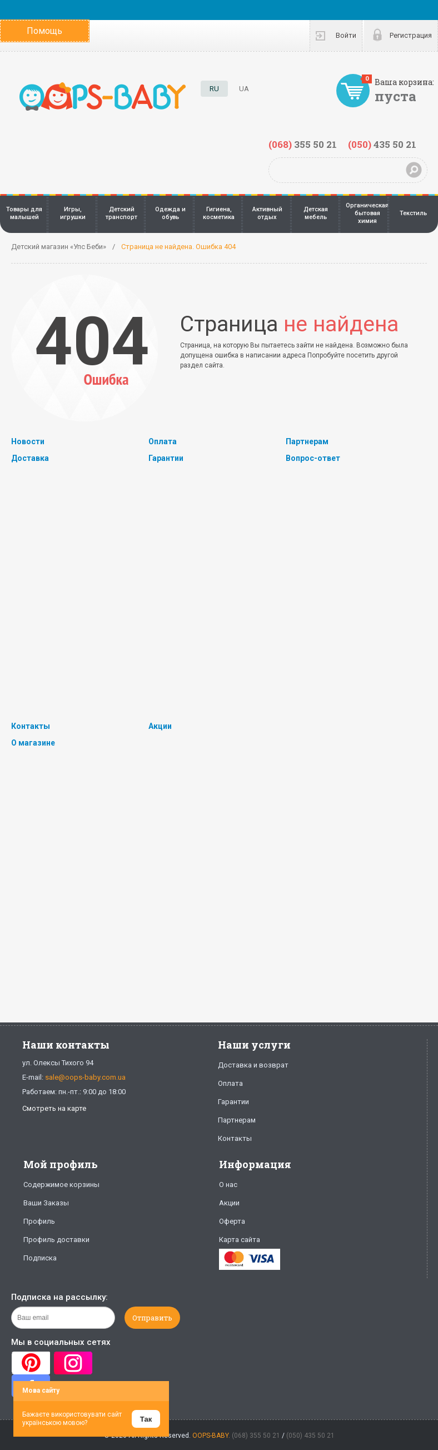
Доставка (30, 458)
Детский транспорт (121, 213)
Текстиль (413, 213)
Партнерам (307, 441)
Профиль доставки (56, 1239)
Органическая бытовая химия (367, 213)
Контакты (30, 726)
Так (146, 1419)
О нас (228, 1184)
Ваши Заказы (46, 1203)
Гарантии (165, 458)
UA (244, 89)
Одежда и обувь (170, 213)
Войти (346, 35)
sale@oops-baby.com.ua (85, 1077)
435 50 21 (382, 144)
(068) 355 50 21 (256, 1435)
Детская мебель (315, 213)
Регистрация (411, 35)
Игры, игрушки (73, 213)
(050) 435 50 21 (310, 1435)
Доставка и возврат (253, 1065)
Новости (27, 441)
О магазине (33, 742)
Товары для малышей (24, 213)
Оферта (232, 1221)
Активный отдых (267, 213)
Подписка (40, 1258)
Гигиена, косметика (219, 213)
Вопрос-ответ (313, 458)
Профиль (39, 1221)
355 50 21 (302, 144)
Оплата (162, 441)
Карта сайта (239, 1239)
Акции (160, 726)
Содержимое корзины (61, 1184)
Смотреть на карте (54, 1108)
